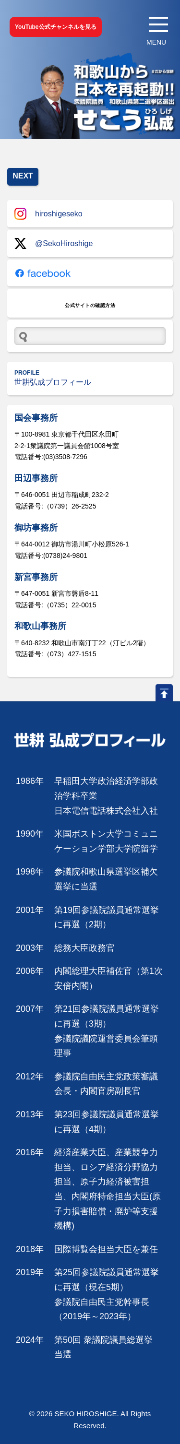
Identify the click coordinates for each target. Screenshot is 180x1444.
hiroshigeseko (48, 214)
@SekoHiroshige (53, 243)
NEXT (22, 176)
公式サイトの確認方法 (90, 305)
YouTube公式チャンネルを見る (55, 27)
